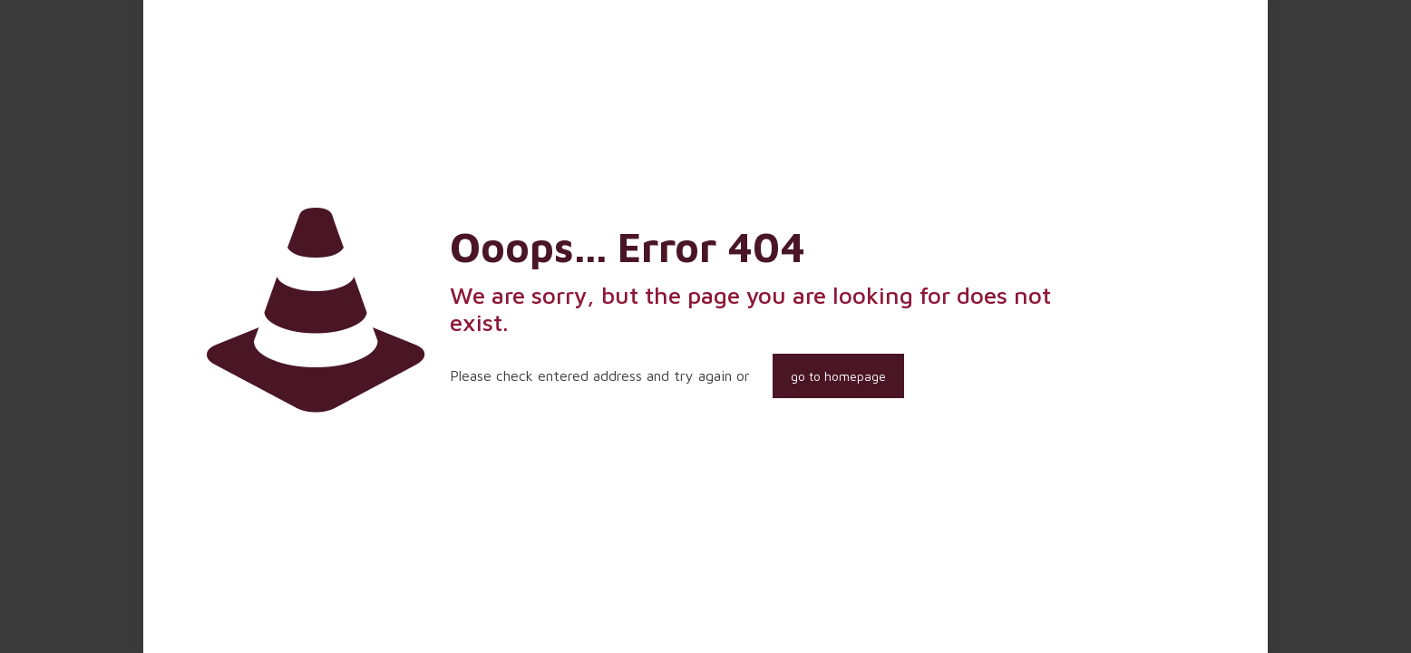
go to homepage (838, 376)
